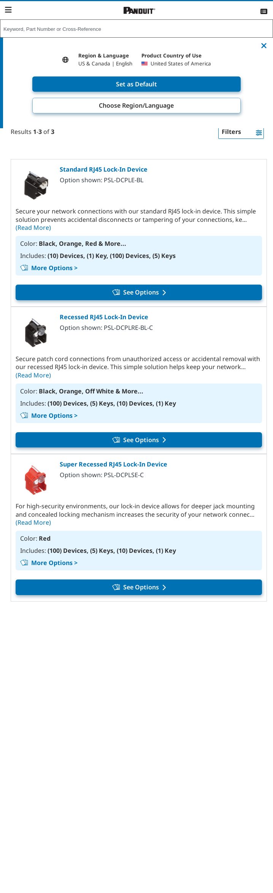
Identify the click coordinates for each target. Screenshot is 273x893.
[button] (241, 132)
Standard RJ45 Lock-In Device (104, 169)
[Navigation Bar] (8, 10)
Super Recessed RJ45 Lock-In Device (113, 464)
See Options (139, 292)
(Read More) (33, 227)
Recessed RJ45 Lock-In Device (104, 317)
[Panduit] (140, 10)
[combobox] (136, 29)
